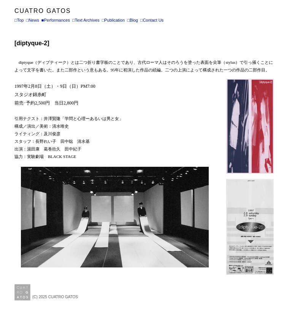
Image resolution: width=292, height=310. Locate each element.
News (34, 20)
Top (20, 20)
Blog (134, 20)
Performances (57, 20)
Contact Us (153, 20)
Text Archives (87, 20)
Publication (114, 20)
